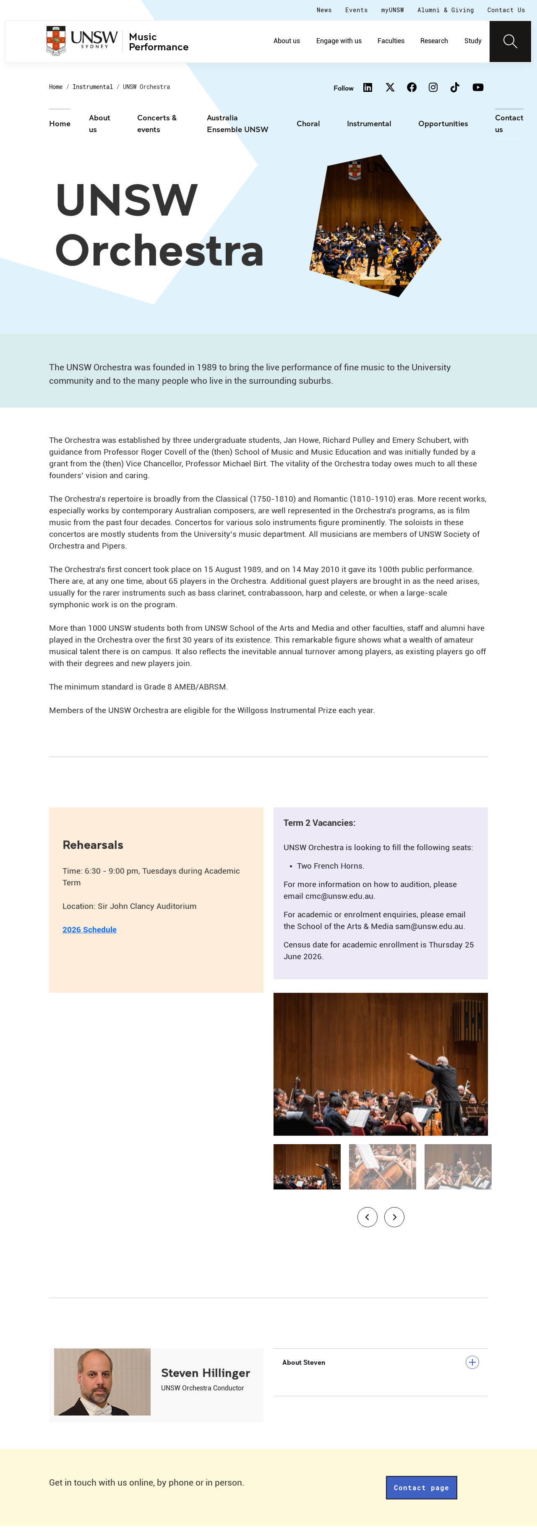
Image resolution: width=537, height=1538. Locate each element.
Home (56, 87)
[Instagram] (433, 88)
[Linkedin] (368, 88)
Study (473, 41)
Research (434, 41)
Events (356, 10)
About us (287, 41)
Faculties (391, 41)
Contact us (509, 123)
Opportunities (443, 123)
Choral (308, 123)
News (324, 10)
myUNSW (392, 10)
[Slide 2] (382, 1178)
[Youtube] (477, 88)
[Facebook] (411, 88)
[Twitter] (390, 88)
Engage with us (339, 41)
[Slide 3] (458, 1178)
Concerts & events (157, 123)
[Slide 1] (307, 1178)
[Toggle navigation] (511, 41)
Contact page (421, 1499)
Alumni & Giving (445, 10)
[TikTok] (455, 88)
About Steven (380, 1374)
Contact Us (506, 10)
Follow (344, 88)
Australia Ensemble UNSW (237, 123)
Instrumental (93, 87)
